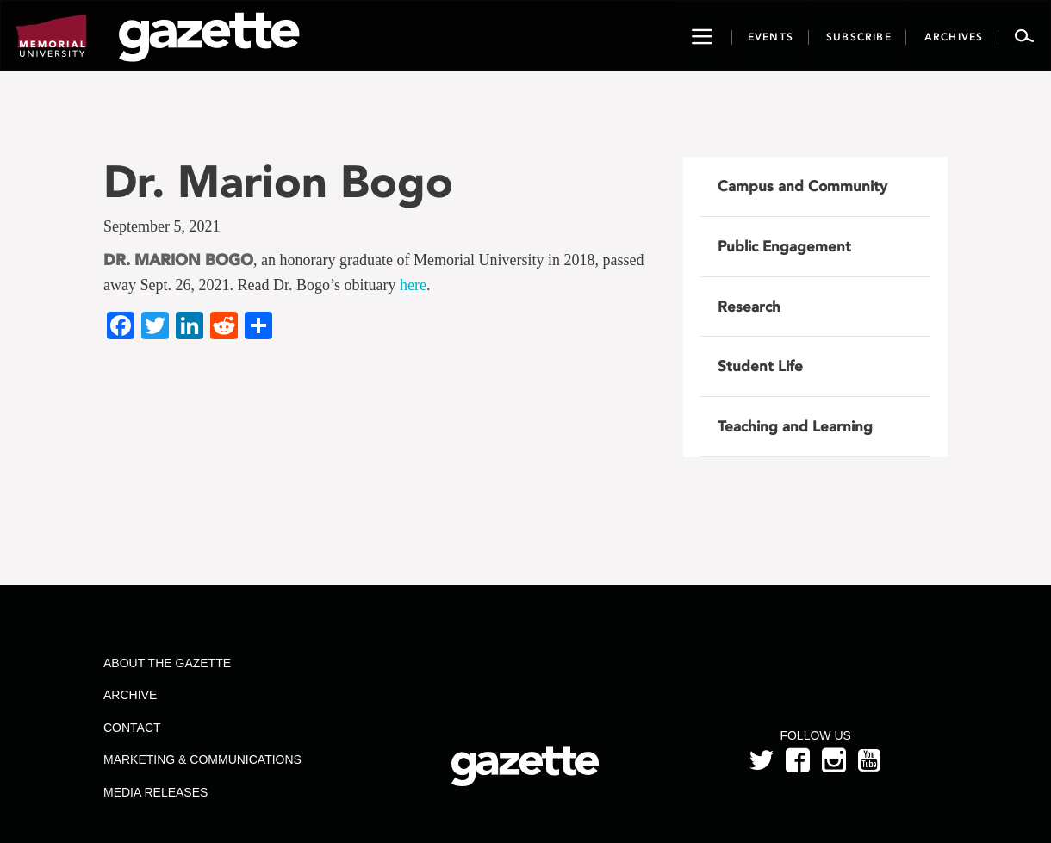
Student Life (760, 366)
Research (749, 306)
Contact (132, 728)
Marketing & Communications (202, 759)
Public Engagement (784, 246)
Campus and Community (802, 186)
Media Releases (155, 792)
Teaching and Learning (795, 426)
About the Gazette (167, 663)
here (413, 285)
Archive (130, 695)
